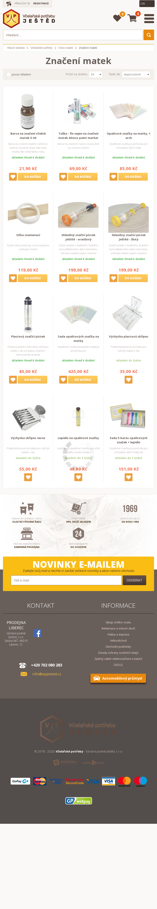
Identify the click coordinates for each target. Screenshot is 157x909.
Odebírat (134, 580)
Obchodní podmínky (118, 646)
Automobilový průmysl (122, 678)
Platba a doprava (118, 634)
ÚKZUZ (118, 665)
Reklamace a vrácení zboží (118, 628)
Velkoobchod (118, 640)
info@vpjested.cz (46, 674)
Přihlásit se (22, 3)
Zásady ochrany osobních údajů (118, 653)
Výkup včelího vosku (118, 622)
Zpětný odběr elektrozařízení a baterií (118, 659)
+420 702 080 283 (46, 665)
